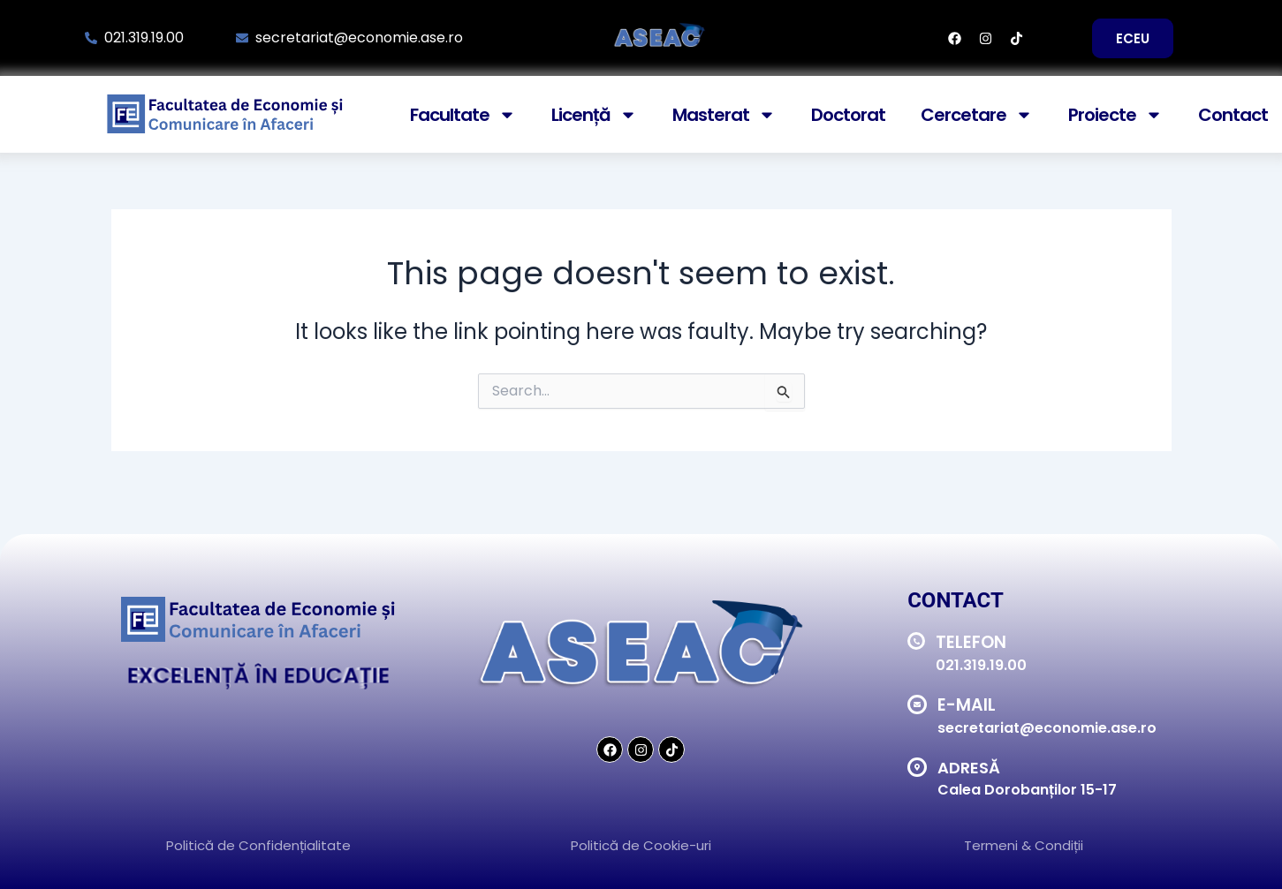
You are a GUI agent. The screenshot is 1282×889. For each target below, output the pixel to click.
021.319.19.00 (981, 665)
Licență (594, 114)
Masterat (724, 114)
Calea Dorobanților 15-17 (1027, 790)
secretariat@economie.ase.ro (1047, 728)
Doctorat (848, 114)
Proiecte (1115, 114)
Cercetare (977, 114)
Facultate (463, 114)
